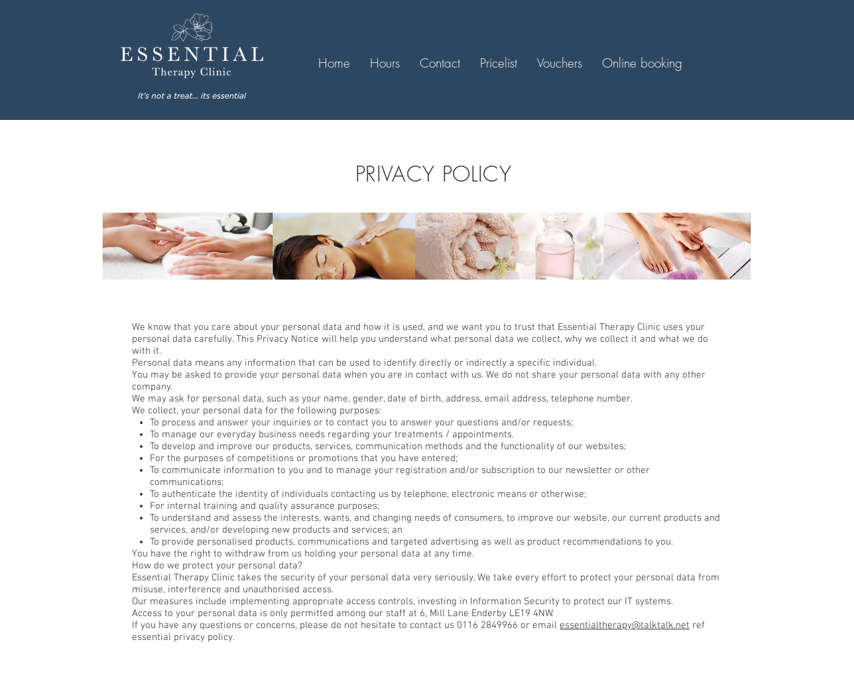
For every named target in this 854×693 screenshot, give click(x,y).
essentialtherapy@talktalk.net (625, 625)
